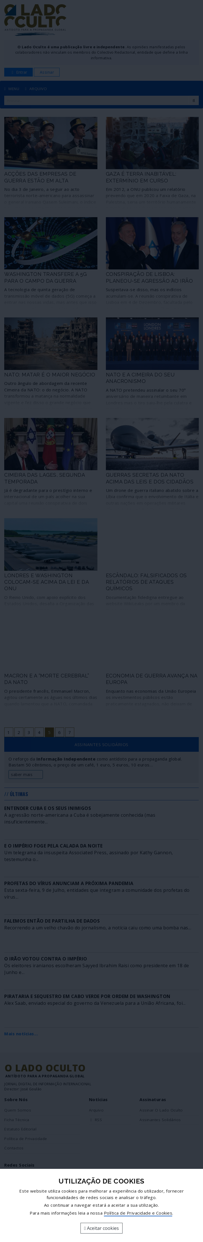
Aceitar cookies (101, 1228)
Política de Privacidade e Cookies (138, 1213)
